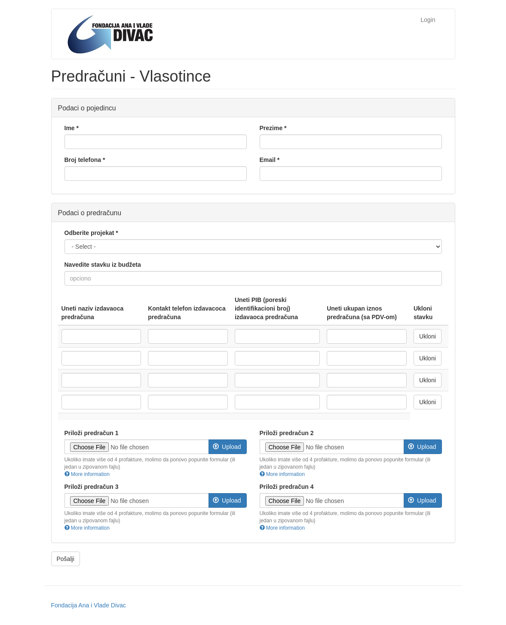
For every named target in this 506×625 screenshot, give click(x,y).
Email (270, 159)
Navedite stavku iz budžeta (102, 264)
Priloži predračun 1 (91, 433)
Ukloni (427, 336)
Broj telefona (84, 159)
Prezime (273, 128)
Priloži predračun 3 (91, 486)
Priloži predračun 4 (287, 486)
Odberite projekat (91, 232)
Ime (71, 128)
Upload (227, 446)
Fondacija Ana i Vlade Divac (88, 605)
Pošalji (65, 558)
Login (427, 19)
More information (87, 474)
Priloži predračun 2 (287, 433)
